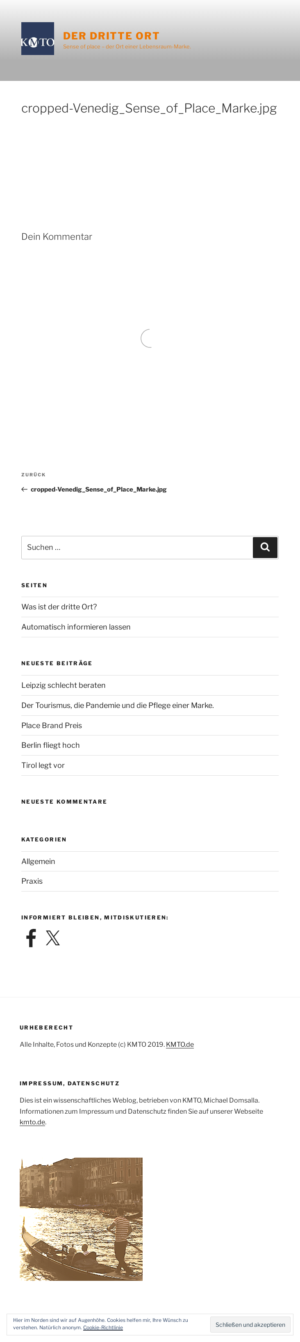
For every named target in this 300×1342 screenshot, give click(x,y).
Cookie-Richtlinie (103, 1327)
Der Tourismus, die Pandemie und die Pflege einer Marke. (117, 705)
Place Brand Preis (51, 725)
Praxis (32, 881)
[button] (250, 1325)
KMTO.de (180, 1044)
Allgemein (38, 861)
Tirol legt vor (43, 765)
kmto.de (32, 1122)
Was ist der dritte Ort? (59, 606)
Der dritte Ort (111, 36)
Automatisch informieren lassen (76, 627)
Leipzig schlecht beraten (63, 685)
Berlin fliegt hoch (50, 745)
